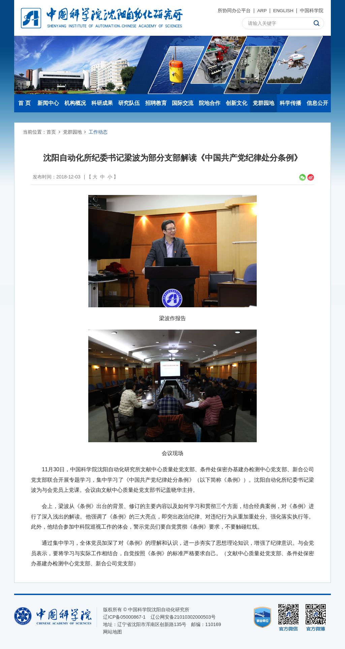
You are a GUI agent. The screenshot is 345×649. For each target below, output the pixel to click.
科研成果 (102, 103)
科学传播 (290, 103)
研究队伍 (129, 103)
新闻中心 (48, 103)
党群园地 (263, 103)
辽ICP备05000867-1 (124, 617)
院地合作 (209, 103)
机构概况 (75, 103)
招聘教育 (156, 103)
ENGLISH (283, 10)
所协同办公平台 (233, 10)
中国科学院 (311, 10)
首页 (51, 132)
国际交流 (182, 103)
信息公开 (317, 103)
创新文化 (236, 103)
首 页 (24, 103)
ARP (261, 10)
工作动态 (98, 132)
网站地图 (112, 631)
